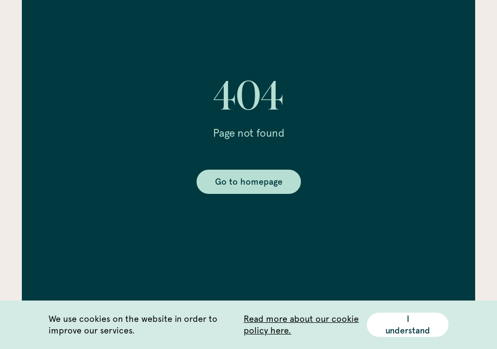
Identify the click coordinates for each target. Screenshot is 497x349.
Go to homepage (248, 181)
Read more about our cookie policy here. (301, 324)
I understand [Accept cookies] (407, 325)
